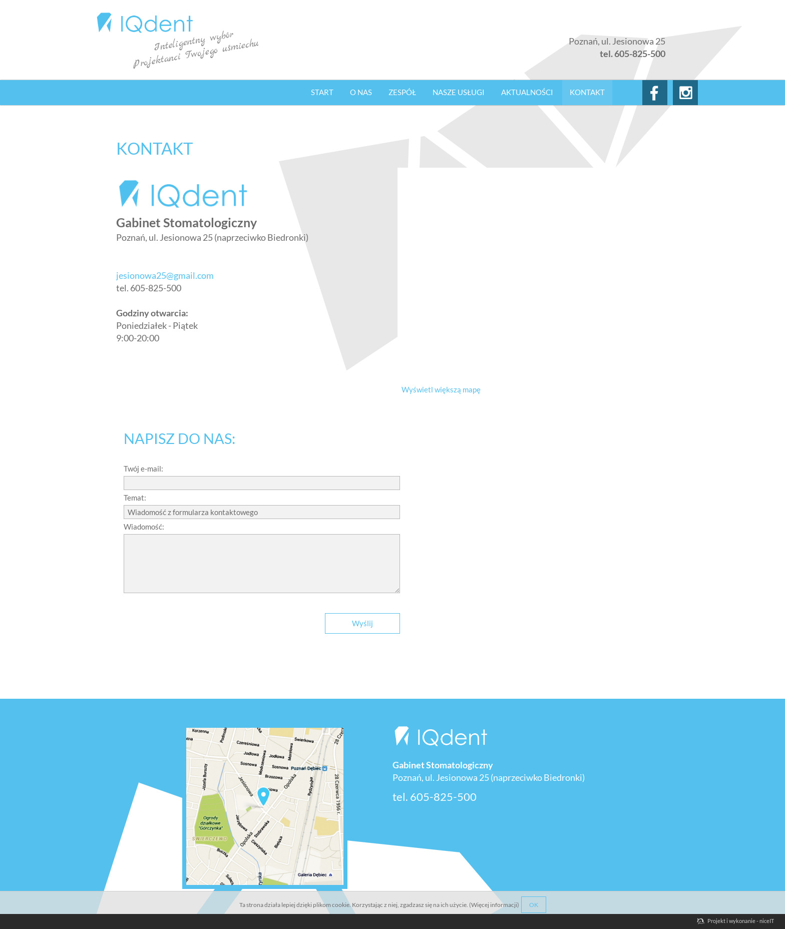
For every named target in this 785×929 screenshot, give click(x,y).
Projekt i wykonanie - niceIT (740, 920)
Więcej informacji (494, 904)
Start (322, 92)
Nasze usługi (459, 92)
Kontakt (587, 92)
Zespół (402, 92)
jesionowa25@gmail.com (165, 275)
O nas (361, 92)
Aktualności (527, 92)
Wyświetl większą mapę (441, 389)
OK (533, 904)
